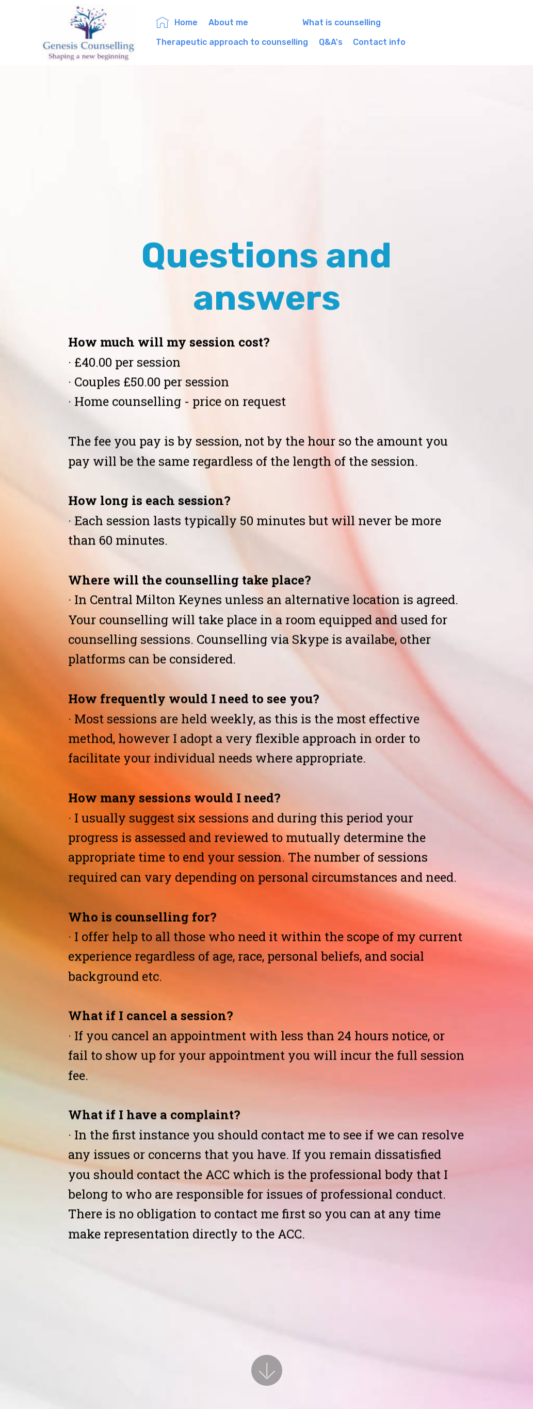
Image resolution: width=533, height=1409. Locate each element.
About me (250, 22)
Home (177, 22)
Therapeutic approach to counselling (232, 42)
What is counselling (364, 22)
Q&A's (331, 42)
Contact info (379, 42)
